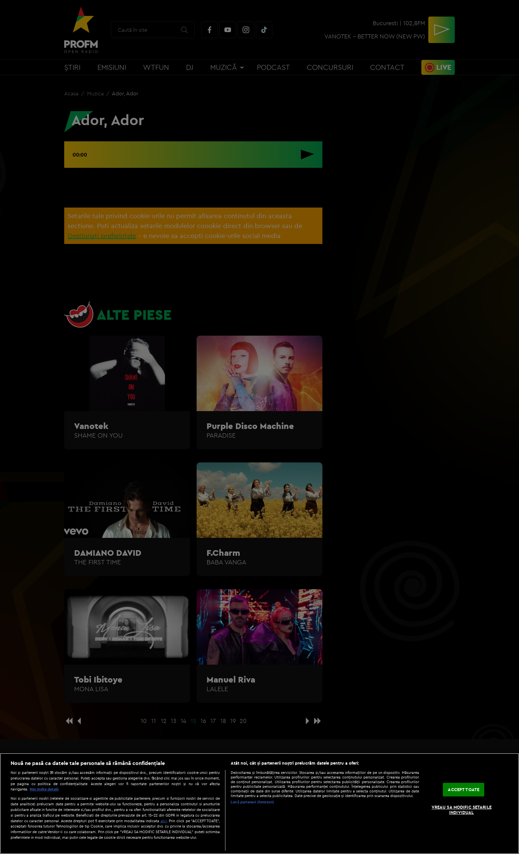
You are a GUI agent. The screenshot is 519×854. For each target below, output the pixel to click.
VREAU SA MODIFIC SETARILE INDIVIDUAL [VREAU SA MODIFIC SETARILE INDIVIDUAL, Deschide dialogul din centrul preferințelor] (462, 809)
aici (164, 820)
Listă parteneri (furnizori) (252, 802)
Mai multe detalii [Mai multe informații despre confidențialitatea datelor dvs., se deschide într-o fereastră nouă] (44, 789)
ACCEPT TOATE (463, 789)
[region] (259, 803)
